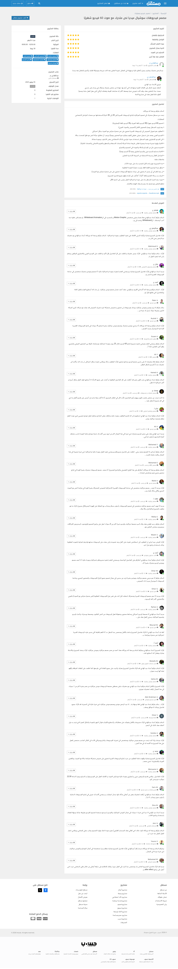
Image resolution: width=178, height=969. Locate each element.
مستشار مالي (52, 78)
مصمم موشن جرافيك (150, 213)
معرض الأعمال (82, 897)
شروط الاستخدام (161, 900)
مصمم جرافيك (152, 375)
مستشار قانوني (151, 826)
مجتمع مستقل (82, 900)
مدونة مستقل (83, 904)
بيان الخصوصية (161, 904)
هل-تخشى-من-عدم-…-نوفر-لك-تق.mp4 (148, 189)
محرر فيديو (153, 303)
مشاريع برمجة (122, 893)
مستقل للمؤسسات (81, 889)
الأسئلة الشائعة (162, 893)
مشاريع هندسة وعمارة (119, 900)
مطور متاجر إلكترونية (150, 339)
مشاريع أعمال (122, 889)
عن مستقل (163, 889)
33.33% (33, 86)
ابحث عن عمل (82, 893)
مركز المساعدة (82, 908)
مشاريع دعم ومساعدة (120, 915)
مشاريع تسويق (122, 908)
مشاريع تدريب (122, 918)
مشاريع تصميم (122, 904)
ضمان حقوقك (162, 897)
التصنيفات (123, 922)
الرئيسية (163, 13)
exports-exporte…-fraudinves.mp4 (148, 193)
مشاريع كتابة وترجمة (120, 911)
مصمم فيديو (152, 483)
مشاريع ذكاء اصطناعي (119, 897)
